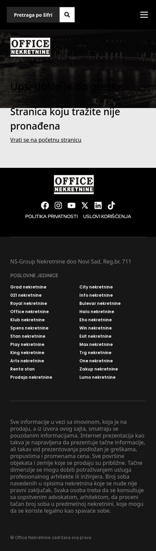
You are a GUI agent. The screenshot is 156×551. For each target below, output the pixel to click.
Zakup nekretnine (98, 369)
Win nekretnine (95, 328)
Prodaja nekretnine (31, 377)
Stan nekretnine (27, 336)
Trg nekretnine (95, 352)
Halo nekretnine (96, 311)
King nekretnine (27, 352)
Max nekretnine (96, 344)
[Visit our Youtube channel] (71, 205)
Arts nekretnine (27, 361)
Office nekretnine (29, 311)
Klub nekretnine (27, 320)
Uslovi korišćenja (107, 216)
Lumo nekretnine (97, 377)
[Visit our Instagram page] (58, 205)
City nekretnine (96, 287)
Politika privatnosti (51, 216)
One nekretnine (96, 361)
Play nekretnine (27, 344)
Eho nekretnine (95, 320)
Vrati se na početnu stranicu (45, 140)
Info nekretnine (96, 295)
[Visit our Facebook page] (45, 205)
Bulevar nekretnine (100, 303)
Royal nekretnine (28, 303)
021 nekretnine (26, 295)
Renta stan (22, 369)
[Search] (67, 15)
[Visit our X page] (85, 205)
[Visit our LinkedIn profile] (98, 205)
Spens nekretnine (29, 328)
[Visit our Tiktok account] (111, 205)
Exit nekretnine (95, 336)
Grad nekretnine (28, 287)
